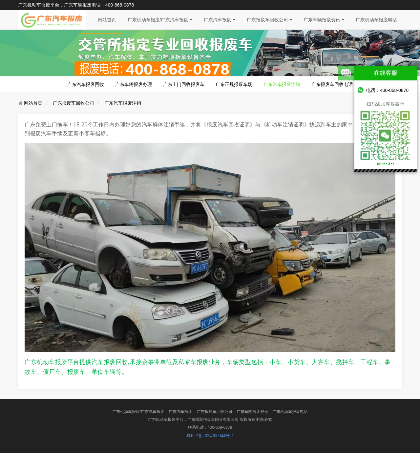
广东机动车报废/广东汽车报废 (160, 20)
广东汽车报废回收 (85, 84)
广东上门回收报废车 (183, 84)
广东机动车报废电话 (376, 19)
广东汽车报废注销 (281, 84)
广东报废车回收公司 (269, 20)
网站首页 (107, 19)
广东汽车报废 (219, 20)
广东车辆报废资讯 (324, 20)
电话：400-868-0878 (383, 90)
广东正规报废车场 (234, 84)
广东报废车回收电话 (332, 84)
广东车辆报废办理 (133, 84)
